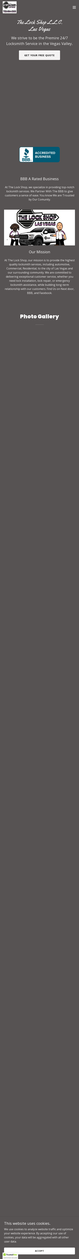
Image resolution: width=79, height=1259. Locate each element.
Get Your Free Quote (39, 55)
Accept (39, 1250)
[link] (10, 7)
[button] (74, 7)
